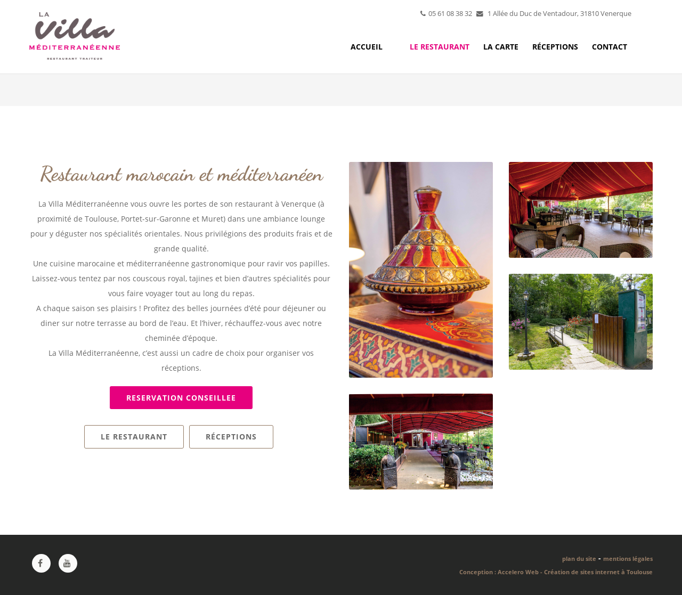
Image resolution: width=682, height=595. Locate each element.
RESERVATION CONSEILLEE (181, 398)
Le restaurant (439, 47)
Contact (609, 47)
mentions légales (628, 559)
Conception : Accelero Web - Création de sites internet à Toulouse (556, 572)
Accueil (367, 47)
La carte (500, 47)
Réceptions (555, 47)
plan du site (579, 559)
